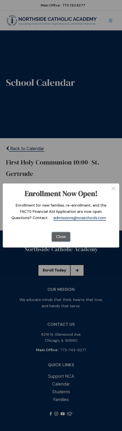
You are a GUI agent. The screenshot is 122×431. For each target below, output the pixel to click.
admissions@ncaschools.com (79, 217)
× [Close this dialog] (113, 189)
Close (61, 237)
